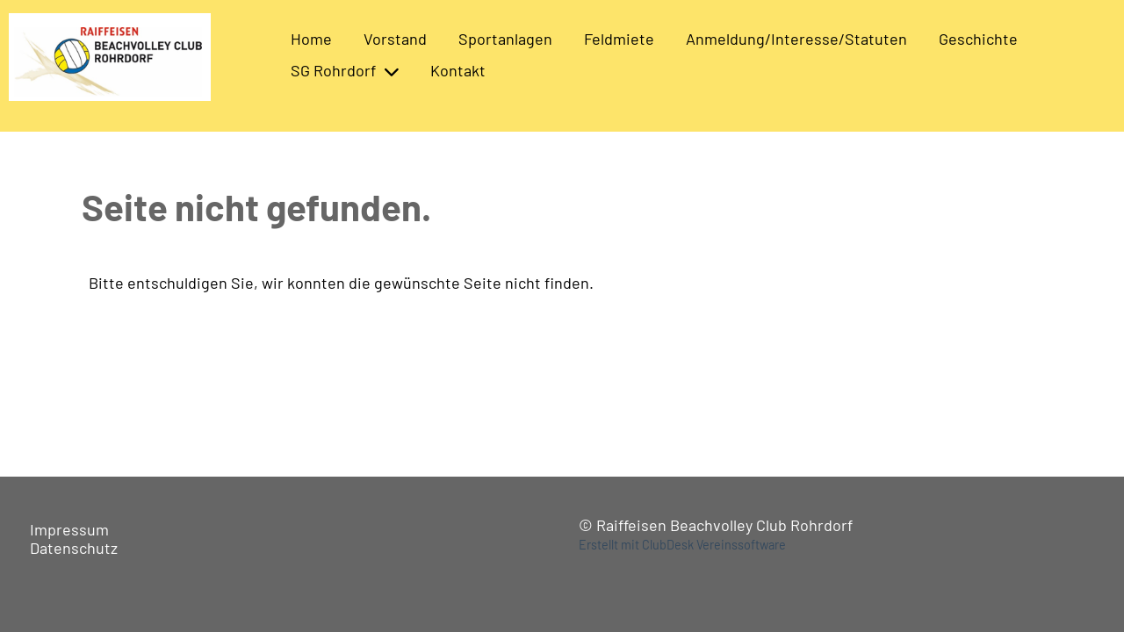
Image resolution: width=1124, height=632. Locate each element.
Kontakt (458, 70)
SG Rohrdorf (345, 70)
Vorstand (395, 38)
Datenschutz (74, 547)
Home (311, 38)
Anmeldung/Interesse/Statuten (796, 38)
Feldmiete (619, 38)
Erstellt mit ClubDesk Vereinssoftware (682, 544)
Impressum (69, 529)
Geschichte (978, 38)
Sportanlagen (505, 38)
